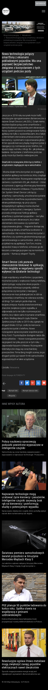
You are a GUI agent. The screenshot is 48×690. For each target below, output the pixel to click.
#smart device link (30, 391)
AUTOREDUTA (40, 3)
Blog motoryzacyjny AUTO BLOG (6, 11)
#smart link (13, 391)
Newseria (14, 367)
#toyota (12, 396)
